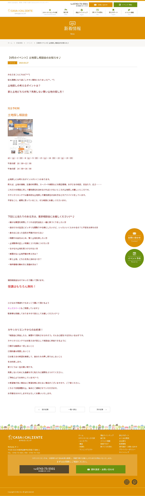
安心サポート (124, 435)
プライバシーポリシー (127, 449)
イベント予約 (127, 5)
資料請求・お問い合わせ (128, 446)
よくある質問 (124, 438)
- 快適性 (81, 446)
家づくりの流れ (106, 446)
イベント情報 (105, 441)
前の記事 (45, 409)
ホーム (80, 435)
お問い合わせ (103, 5)
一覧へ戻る (72, 409)
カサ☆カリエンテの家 (86, 438)
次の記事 (100, 409)
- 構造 (80, 444)
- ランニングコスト (85, 449)
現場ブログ (104, 444)
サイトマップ (124, 452)
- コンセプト (83, 441)
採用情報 (122, 444)
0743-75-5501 (79, 3)
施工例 (102, 438)
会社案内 (122, 441)
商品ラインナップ (107, 435)
